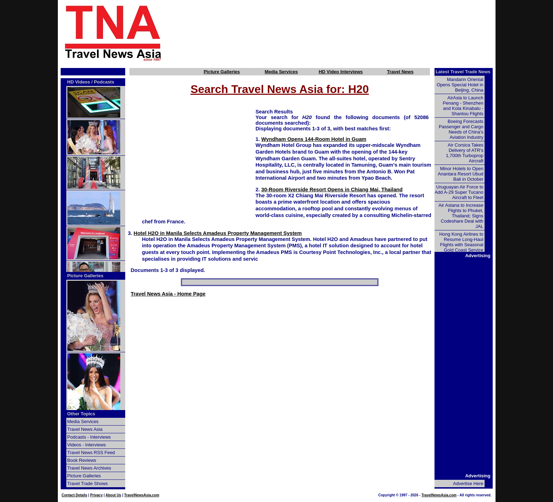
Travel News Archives (89, 468)
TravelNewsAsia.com (141, 495)
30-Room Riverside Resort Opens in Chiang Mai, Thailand (332, 189)
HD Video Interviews (341, 71)
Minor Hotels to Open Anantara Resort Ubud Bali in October (460, 174)
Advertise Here (468, 483)
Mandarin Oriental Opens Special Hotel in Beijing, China (460, 85)
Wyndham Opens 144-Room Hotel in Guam (313, 139)
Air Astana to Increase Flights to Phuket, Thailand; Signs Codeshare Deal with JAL (460, 216)
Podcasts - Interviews (89, 437)
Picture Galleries (221, 71)
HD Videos (78, 82)
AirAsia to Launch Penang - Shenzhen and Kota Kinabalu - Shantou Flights (463, 105)
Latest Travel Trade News (463, 71)
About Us (113, 495)
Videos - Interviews (86, 444)
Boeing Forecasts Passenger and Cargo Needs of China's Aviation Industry (461, 129)
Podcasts (104, 82)
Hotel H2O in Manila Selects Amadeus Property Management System (218, 233)
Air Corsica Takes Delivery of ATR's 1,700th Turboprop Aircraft (464, 152)
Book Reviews (81, 460)
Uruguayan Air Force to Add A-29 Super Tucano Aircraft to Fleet (459, 192)
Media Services (281, 71)
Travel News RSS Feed (91, 452)
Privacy (96, 495)
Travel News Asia (85, 429)
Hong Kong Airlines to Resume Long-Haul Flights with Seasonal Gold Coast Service (461, 242)
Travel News (400, 71)
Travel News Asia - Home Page (168, 294)
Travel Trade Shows (87, 483)
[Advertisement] (340, 33)
